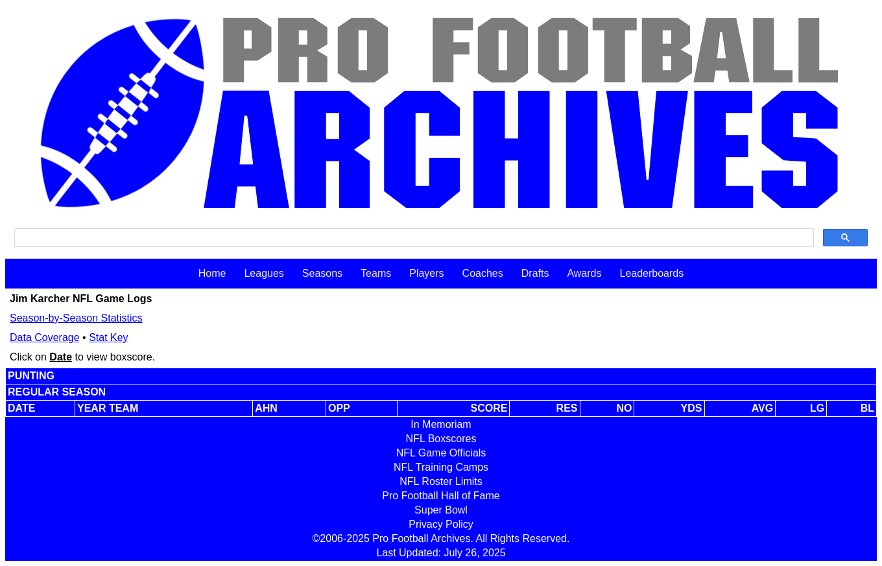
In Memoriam (441, 424)
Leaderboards (651, 273)
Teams (376, 273)
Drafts (535, 273)
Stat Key (108, 337)
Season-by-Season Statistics (76, 318)
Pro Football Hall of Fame (440, 495)
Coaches (482, 273)
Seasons (322, 273)
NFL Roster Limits (440, 481)
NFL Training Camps (441, 467)
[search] (413, 238)
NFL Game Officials (441, 452)
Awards (584, 273)
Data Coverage (45, 337)
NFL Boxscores (441, 438)
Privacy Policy (441, 524)
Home (212, 273)
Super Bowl (441, 509)
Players (426, 273)
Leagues (263, 273)
